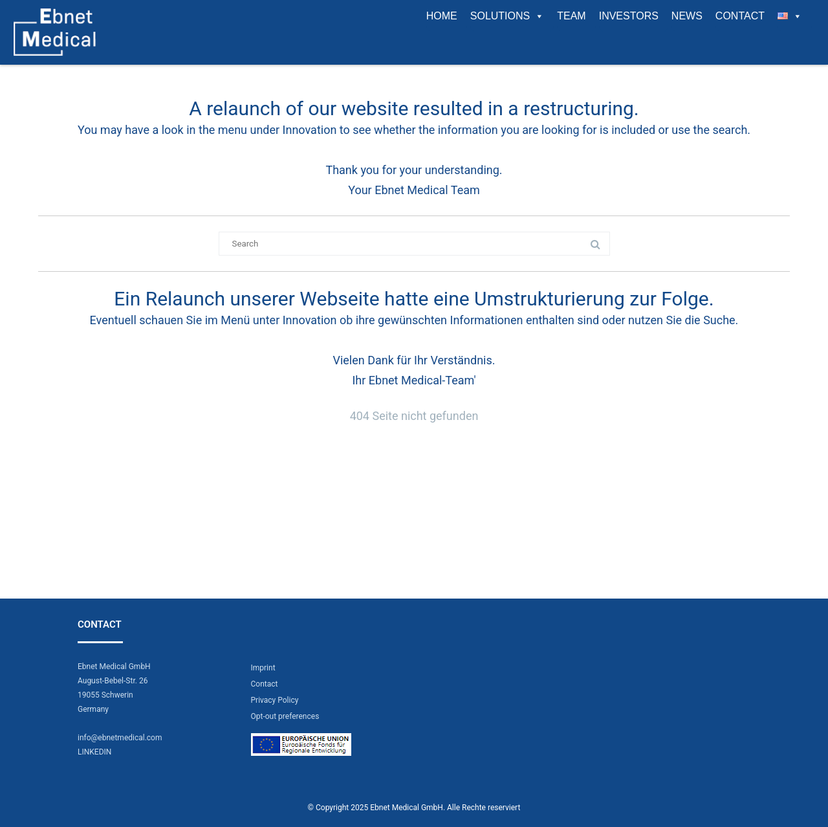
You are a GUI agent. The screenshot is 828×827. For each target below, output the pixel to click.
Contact (740, 15)
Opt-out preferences (285, 716)
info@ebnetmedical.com (120, 737)
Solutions (507, 16)
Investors (629, 15)
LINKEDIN (94, 751)
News (687, 15)
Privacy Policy (275, 700)
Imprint (263, 667)
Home (441, 15)
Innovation (310, 130)
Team (571, 15)
